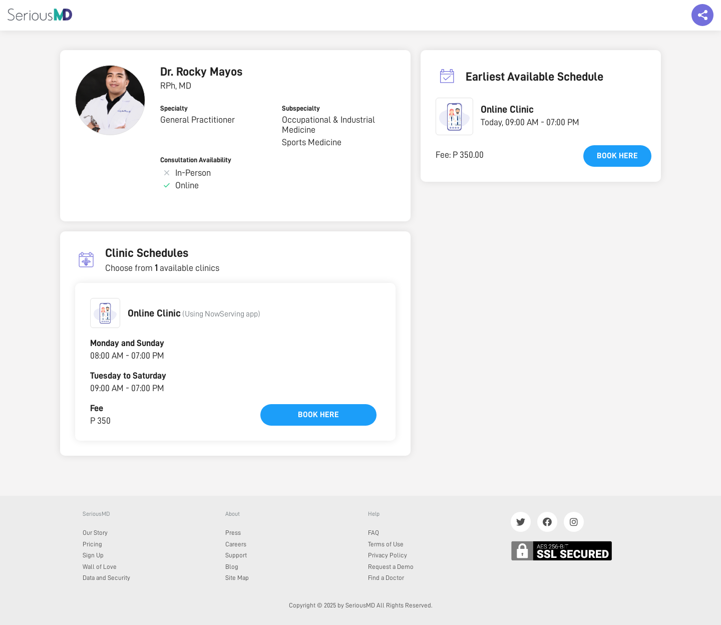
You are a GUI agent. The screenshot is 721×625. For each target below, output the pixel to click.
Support (236, 555)
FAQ (373, 532)
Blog (231, 566)
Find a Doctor (386, 577)
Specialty (174, 108)
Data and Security (106, 577)
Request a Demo (391, 566)
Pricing (92, 544)
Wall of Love (100, 566)
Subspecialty (301, 108)
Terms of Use (386, 544)
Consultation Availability (195, 159)
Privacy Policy (387, 555)
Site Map (237, 577)
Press (233, 532)
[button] (105, 313)
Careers (235, 544)
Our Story (95, 532)
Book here (318, 415)
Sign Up (93, 555)
